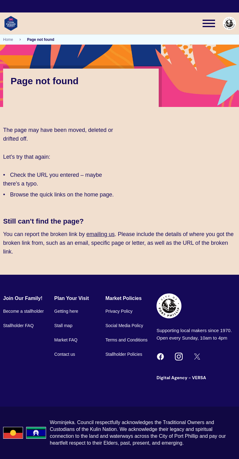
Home (8, 39)
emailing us (101, 234)
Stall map (63, 325)
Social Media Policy (124, 325)
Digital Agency (172, 377)
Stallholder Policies (123, 354)
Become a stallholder (23, 311)
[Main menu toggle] (209, 23)
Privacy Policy (119, 311)
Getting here (66, 311)
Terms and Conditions (126, 339)
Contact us (64, 354)
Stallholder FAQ (18, 325)
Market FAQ (65, 339)
